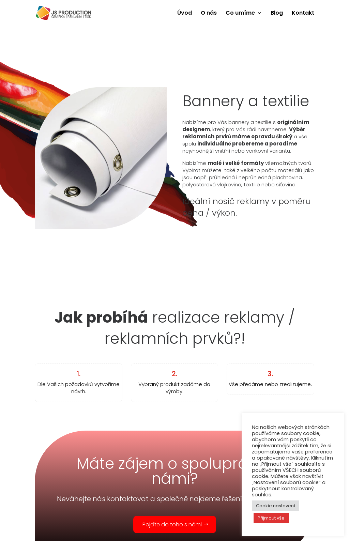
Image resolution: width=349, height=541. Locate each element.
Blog (277, 14)
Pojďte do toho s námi (172, 524)
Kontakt (303, 14)
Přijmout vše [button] (271, 518)
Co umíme (240, 14)
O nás (209, 14)
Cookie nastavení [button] (275, 506)
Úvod (184, 14)
